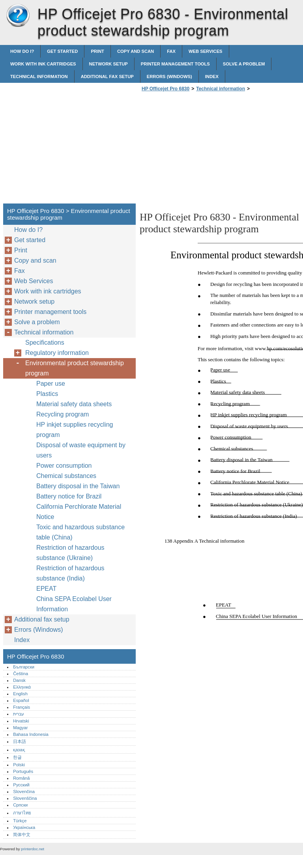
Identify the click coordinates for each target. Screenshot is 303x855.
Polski (19, 764)
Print (97, 51)
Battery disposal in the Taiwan (78, 486)
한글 (17, 757)
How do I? (22, 51)
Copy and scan (135, 51)
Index (212, 76)
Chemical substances (66, 475)
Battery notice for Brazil (68, 496)
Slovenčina (24, 791)
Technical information (39, 76)
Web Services (206, 51)
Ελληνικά (22, 687)
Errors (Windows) (169, 76)
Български (23, 667)
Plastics (47, 393)
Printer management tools (175, 64)
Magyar (20, 727)
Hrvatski (21, 721)
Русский (21, 784)
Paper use (50, 383)
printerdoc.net (32, 849)
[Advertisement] (206, 150)
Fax (171, 51)
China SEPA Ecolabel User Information (74, 604)
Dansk (19, 680)
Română (21, 778)
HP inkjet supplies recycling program (74, 429)
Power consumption (64, 465)
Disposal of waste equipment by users (80, 450)
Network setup (108, 64)
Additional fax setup (107, 76)
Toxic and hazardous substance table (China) (80, 532)
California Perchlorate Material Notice (78, 511)
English (20, 693)
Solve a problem (244, 64)
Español (21, 700)
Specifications (44, 342)
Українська (24, 827)
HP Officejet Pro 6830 (18, 16)
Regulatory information (57, 352)
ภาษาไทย (22, 812)
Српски (20, 805)
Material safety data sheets (74, 404)
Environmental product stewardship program (74, 368)
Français (21, 707)
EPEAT (46, 588)
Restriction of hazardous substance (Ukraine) (70, 552)
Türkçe (19, 820)
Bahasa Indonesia (31, 734)
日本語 (19, 741)
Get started (62, 51)
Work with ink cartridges (43, 64)
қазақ (18, 749)
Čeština (20, 673)
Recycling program (62, 414)
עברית (18, 713)
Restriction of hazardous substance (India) (70, 573)
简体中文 (21, 834)
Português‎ (23, 771)
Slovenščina (25, 798)
